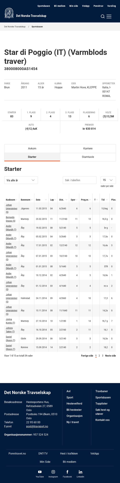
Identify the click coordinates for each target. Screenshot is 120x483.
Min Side (45, 461)
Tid (103, 199)
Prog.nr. (85, 199)
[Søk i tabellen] (79, 180)
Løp (52, 199)
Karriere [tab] (87, 148)
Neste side (110, 355)
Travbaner (101, 391)
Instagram (53, 477)
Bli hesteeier (74, 409)
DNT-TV (43, 453)
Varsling (111, 6)
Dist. (61, 199)
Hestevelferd (74, 403)
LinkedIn (80, 477)
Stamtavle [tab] (88, 157)
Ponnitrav (98, 6)
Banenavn (25, 199)
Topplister (101, 403)
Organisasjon (75, 415)
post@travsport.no (37, 426)
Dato (38, 199)
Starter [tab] (32, 157)
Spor (73, 199)
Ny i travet (73, 422)
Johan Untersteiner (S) (11, 208)
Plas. (113, 199)
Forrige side (87, 355)
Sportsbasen (43, 6)
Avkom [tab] (32, 148)
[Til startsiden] (25, 13)
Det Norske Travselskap (15, 26)
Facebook (67, 477)
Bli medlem (59, 6)
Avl (68, 391)
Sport (70, 397)
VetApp (85, 6)
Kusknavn (10, 199)
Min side (73, 6)
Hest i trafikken (69, 453)
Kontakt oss (102, 420)
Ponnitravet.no (17, 453)
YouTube (40, 477)
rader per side (108, 181)
